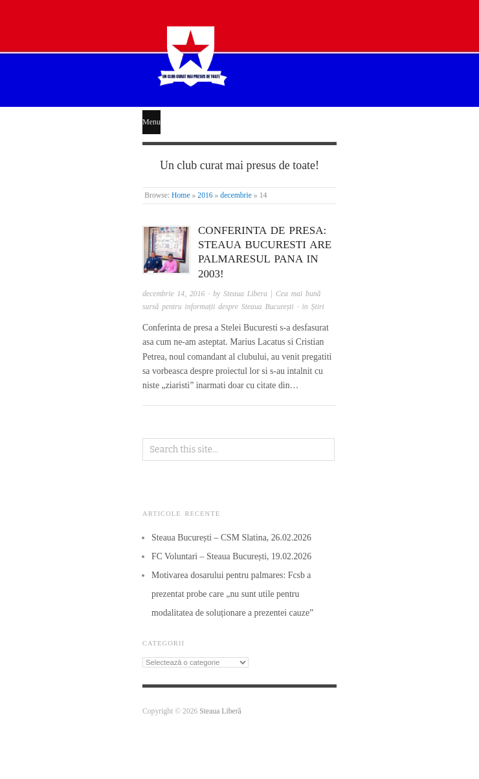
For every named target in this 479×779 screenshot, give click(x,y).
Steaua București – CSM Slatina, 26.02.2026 (231, 537)
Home (181, 195)
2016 (204, 195)
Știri (317, 307)
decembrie (236, 195)
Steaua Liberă (220, 711)
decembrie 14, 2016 (173, 294)
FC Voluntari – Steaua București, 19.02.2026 (231, 556)
